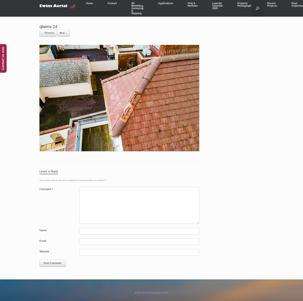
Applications (165, 3)
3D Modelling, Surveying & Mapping (137, 8)
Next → (63, 33)
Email (42, 240)
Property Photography (245, 4)
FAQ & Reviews (193, 4)
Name (43, 230)
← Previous (48, 33)
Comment (46, 189)
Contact (112, 3)
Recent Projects (272, 4)
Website (44, 251)
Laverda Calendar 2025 (217, 6)
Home (89, 3)
